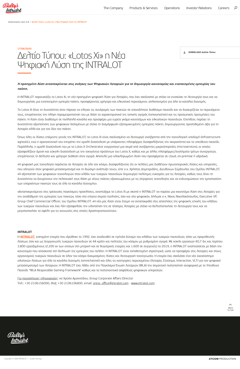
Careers (219, 9)
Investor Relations (194, 9)
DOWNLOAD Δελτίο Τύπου (200, 52)
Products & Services (139, 9)
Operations (168, 9)
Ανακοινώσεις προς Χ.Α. (18, 22)
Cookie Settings (36, 365)
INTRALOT (27, 236)
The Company (109, 9)
